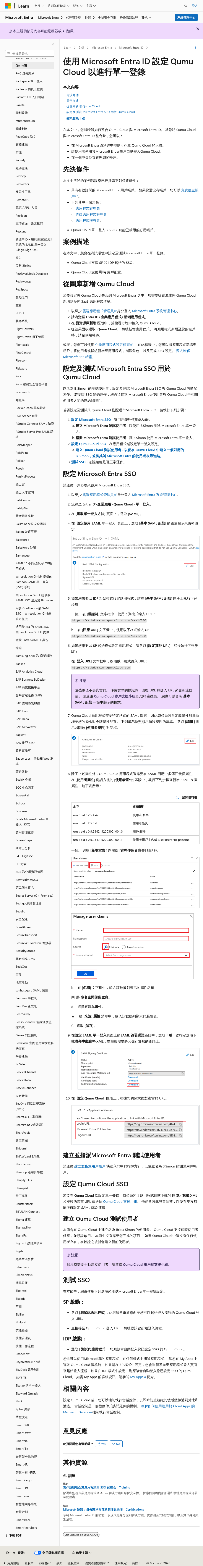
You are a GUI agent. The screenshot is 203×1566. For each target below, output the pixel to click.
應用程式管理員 (88, 208)
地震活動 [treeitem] (22, 982)
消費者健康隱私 (95, 1563)
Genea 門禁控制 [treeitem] (26, 1035)
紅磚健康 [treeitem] (22, 168)
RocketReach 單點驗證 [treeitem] (31, 408)
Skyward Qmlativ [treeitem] (27, 1393)
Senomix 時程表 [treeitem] (26, 998)
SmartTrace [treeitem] (23, 1520)
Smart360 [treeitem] (22, 1425)
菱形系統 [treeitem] (22, 321)
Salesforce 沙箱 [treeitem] (26, 547)
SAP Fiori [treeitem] (22, 711)
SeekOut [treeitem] (21, 966)
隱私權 (72, 1563)
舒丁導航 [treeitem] (22, 1196)
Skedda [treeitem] (20, 1298)
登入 (195, 5)
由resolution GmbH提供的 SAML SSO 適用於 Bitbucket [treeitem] (35, 597)
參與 (59, 1563)
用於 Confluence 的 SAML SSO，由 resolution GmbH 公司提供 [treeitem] (33, 613)
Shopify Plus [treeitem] (24, 1180)
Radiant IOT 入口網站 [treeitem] (30, 97)
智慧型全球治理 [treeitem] (26, 1457)
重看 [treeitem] (19, 305)
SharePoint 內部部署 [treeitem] (29, 1125)
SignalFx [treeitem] (21, 1235)
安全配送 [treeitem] (22, 919)
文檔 (81, 47)
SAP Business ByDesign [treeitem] (31, 679)
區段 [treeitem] (19, 974)
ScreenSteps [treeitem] (24, 840)
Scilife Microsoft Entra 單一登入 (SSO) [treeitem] (34, 822)
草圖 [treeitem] (19, 1306)
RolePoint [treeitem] (22, 452)
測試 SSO (78, 462)
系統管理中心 (186, 17)
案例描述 (73, 100)
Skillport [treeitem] (21, 1322)
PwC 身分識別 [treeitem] (25, 73)
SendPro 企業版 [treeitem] (26, 1006)
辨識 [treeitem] (19, 152)
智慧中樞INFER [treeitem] (26, 1472)
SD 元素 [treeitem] (21, 864)
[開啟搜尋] (185, 6)
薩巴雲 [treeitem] (20, 484)
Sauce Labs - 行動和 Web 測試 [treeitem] (34, 761)
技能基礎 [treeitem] (22, 1330)
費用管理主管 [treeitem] (25, 832)
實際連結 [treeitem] (22, 144)
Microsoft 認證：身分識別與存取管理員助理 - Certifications (103, 1509)
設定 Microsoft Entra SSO (91, 419)
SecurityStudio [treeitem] (25, 951)
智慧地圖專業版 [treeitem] (26, 1504)
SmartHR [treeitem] (22, 1464)
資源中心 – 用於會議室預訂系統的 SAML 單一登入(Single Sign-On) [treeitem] (34, 244)
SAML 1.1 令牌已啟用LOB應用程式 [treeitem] (34, 566)
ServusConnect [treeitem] (26, 1088)
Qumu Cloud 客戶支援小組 (114, 696)
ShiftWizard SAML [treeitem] (28, 1156)
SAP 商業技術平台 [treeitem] (28, 687)
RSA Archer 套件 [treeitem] (27, 416)
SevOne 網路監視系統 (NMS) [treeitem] (30, 1106)
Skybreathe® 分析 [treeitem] (28, 1362)
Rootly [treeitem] (20, 468)
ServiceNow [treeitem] (23, 1080)
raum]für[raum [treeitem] (25, 121)
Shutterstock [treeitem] (24, 1204)
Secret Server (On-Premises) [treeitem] (34, 895)
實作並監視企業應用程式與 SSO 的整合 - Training (96, 1487)
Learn (67, 47)
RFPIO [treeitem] (20, 313)
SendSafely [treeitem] (23, 1014)
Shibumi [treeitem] (21, 1148)
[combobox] (29, 53)
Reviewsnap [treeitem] (23, 281)
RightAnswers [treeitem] (25, 329)
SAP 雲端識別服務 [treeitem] (28, 703)
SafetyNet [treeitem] (22, 508)
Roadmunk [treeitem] (23, 392)
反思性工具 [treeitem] (23, 192)
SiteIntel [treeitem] (21, 1290)
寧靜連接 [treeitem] (22, 1056)
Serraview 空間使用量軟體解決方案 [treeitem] (35, 1045)
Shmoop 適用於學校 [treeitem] (29, 1172)
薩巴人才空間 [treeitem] (25, 492)
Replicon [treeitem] (21, 215)
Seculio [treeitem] (20, 911)
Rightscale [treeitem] (22, 344)
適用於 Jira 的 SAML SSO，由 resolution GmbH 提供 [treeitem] (34, 629)
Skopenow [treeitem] (22, 1354)
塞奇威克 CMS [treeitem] (25, 959)
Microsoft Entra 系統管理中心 (154, 310)
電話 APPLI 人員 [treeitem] (26, 207)
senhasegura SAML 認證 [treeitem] (32, 990)
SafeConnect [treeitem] (24, 500)
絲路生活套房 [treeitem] (25, 1259)
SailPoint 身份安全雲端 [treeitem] (31, 524)
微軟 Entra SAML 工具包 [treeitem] (32, 640)
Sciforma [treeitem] (21, 811)
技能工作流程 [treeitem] (25, 1346)
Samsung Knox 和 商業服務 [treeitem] (34, 656)
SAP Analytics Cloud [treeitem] (29, 671)
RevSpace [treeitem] (22, 289)
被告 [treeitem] (19, 258)
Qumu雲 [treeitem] (21, 65)
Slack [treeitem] (19, 1401)
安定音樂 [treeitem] (22, 1096)
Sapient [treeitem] (21, 735)
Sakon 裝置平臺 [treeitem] (26, 532)
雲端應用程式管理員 (91, 214)
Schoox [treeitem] (20, 803)
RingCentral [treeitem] (23, 352)
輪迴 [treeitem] (19, 648)
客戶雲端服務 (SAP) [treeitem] (29, 695)
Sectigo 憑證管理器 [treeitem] (29, 903)
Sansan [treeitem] (20, 664)
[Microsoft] (8, 6)
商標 (135, 1563)
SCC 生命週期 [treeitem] (25, 787)
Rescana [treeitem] (21, 231)
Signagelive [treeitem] (23, 1227)
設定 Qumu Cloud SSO (88, 443)
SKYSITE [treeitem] (21, 1377)
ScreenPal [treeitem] (22, 795)
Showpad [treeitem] (22, 1188)
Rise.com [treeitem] (21, 360)
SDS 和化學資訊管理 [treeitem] (29, 872)
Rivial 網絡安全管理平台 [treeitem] (31, 384)
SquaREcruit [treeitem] (24, 927)
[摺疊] (53, 44)
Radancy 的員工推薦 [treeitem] (29, 89)
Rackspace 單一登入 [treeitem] (29, 81)
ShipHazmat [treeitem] (24, 1164)
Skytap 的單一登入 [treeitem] (28, 1385)
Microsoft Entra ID (131, 47)
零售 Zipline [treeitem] (23, 265)
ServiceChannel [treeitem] (26, 1072)
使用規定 (121, 1563)
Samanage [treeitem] (22, 555)
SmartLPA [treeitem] (22, 1488)
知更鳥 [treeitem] (20, 400)
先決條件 (73, 95)
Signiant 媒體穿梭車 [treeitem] (29, 1243)
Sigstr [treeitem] (19, 1251)
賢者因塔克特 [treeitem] (25, 516)
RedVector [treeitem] (22, 184)
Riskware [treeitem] (21, 368)
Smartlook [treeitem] (22, 1496)
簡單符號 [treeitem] (22, 1283)
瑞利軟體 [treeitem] (22, 113)
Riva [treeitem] (18, 376)
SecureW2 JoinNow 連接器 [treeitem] (33, 943)
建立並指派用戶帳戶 (90, 1166)
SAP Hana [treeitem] (22, 719)
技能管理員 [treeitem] (23, 1338)
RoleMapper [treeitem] (24, 445)
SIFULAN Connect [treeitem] (28, 1211)
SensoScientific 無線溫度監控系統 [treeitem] (34, 1024)
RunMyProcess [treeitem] (25, 476)
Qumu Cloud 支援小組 (120, 1201)
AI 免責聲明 (11, 1563)
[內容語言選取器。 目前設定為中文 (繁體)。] (15, 1552)
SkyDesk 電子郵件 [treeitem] (28, 1369)
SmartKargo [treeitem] (23, 1480)
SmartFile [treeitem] (22, 1449)
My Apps (136, 1376)
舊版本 (29, 1563)
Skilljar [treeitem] (20, 1314)
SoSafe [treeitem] (20, 1064)
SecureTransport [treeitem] (26, 935)
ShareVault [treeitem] (23, 1132)
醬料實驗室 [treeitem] (23, 750)
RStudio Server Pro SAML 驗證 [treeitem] (35, 434)
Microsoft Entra (101, 47)
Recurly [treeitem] (20, 160)
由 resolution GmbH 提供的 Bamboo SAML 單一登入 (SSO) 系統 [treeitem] (34, 581)
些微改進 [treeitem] (22, 1417)
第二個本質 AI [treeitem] (25, 887)
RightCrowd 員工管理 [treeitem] (30, 337)
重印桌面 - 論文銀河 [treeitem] (29, 223)
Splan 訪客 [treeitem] (23, 1409)
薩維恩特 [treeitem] (22, 772)
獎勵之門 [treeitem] (22, 297)
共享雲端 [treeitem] (22, 1140)
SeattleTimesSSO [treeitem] (27, 880)
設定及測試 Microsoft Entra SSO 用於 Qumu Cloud (101, 112)
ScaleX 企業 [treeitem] (23, 779)
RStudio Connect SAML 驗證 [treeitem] (35, 423)
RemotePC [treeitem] (22, 200)
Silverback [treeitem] (22, 1267)
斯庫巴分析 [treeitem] (23, 848)
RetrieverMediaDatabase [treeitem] (32, 273)
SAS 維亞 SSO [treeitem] (25, 743)
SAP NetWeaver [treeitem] (26, 727)
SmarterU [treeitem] (22, 1441)
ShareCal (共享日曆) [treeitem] (29, 1117)
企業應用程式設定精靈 (112, 344)
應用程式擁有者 (88, 220)
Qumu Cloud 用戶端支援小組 (145, 1264)
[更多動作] (196, 47)
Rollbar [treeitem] (20, 460)
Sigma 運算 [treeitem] (23, 1219)
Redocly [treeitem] (21, 176)
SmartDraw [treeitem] (23, 1433)
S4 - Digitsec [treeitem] (24, 856)
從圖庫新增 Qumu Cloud (83, 106)
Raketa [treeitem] (20, 105)
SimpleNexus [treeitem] (24, 1275)
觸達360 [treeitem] (21, 128)
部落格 (43, 1563)
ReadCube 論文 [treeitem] (26, 136)
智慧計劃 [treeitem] (22, 1512)
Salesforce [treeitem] (22, 540)
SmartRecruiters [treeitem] (26, 1528)
